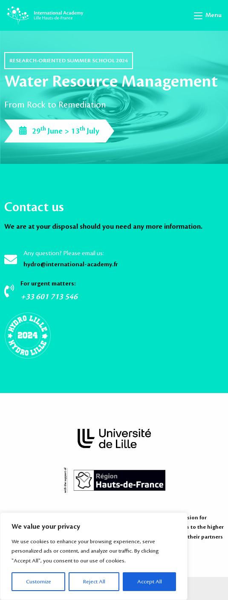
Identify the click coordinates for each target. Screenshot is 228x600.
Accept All (149, 582)
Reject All (94, 582)
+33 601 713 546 (49, 296)
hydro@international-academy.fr (70, 264)
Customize (38, 582)
